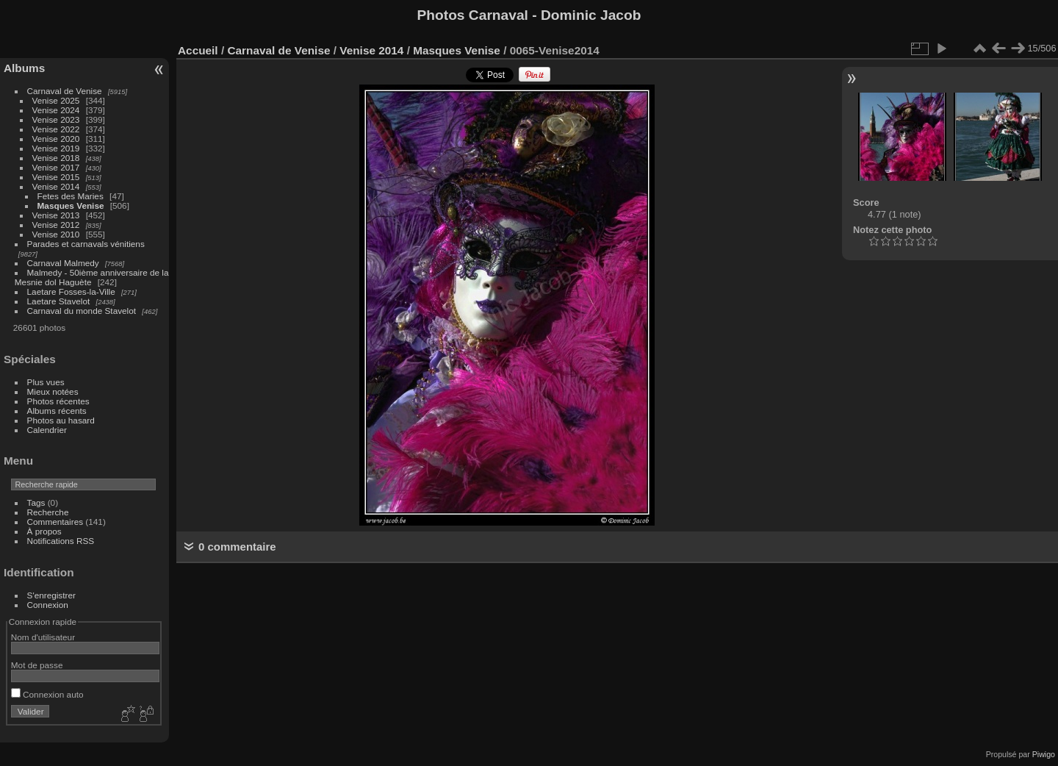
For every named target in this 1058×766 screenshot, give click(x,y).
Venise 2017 (56, 167)
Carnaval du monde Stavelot (81, 310)
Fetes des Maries (70, 196)
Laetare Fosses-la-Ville (71, 291)
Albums (24, 68)
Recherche (48, 512)
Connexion (47, 604)
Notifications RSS (61, 540)
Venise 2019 (56, 148)
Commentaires (55, 521)
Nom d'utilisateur (43, 637)
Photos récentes (58, 401)
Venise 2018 (56, 157)
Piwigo (1043, 754)
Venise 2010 (56, 234)
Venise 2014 (56, 186)
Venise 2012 (56, 224)
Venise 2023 (56, 119)
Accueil (198, 50)
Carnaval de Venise (64, 91)
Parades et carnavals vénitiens (86, 243)
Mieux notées (53, 391)
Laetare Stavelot (58, 301)
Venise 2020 (56, 138)
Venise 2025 (56, 100)
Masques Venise (70, 205)
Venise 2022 (56, 129)
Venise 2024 (56, 110)
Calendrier (47, 429)
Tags (36, 502)
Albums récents (57, 410)
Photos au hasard (61, 420)
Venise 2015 (56, 177)
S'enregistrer (51, 595)
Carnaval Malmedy (63, 263)
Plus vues (46, 382)
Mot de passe (37, 665)
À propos (44, 531)
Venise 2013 (56, 215)
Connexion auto (47, 694)
